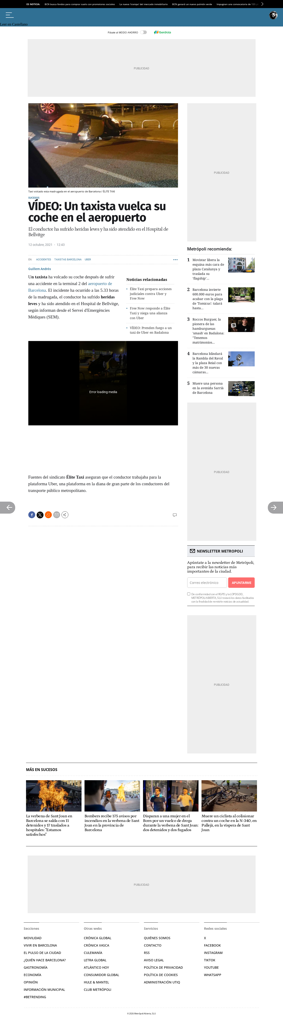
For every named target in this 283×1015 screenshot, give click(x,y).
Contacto (152, 945)
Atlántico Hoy (96, 967)
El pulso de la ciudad (42, 952)
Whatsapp (212, 975)
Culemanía (93, 952)
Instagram (213, 952)
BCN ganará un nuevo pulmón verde (192, 4)
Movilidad (32, 938)
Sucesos (33, 197)
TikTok (209, 960)
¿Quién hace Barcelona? (45, 960)
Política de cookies (161, 975)
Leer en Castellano (14, 24)
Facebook (212, 945)
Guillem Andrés (39, 269)
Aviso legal (154, 960)
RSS (147, 952)
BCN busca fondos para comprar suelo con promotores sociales (80, 4)
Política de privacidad (163, 967)
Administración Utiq (162, 982)
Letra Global (95, 960)
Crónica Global (97, 938)
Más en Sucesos (41, 769)
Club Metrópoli (97, 989)
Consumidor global (101, 975)
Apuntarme (241, 582)
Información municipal (44, 989)
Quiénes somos (157, 938)
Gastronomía (35, 967)
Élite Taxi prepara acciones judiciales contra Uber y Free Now (151, 294)
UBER (88, 259)
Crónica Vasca (96, 945)
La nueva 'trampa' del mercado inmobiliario (144, 4)
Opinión (31, 982)
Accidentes (43, 259)
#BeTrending (35, 997)
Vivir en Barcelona (40, 945)
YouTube (211, 967)
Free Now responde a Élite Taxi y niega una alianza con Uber (150, 313)
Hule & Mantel (96, 982)
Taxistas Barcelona (68, 259)
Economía (32, 975)
